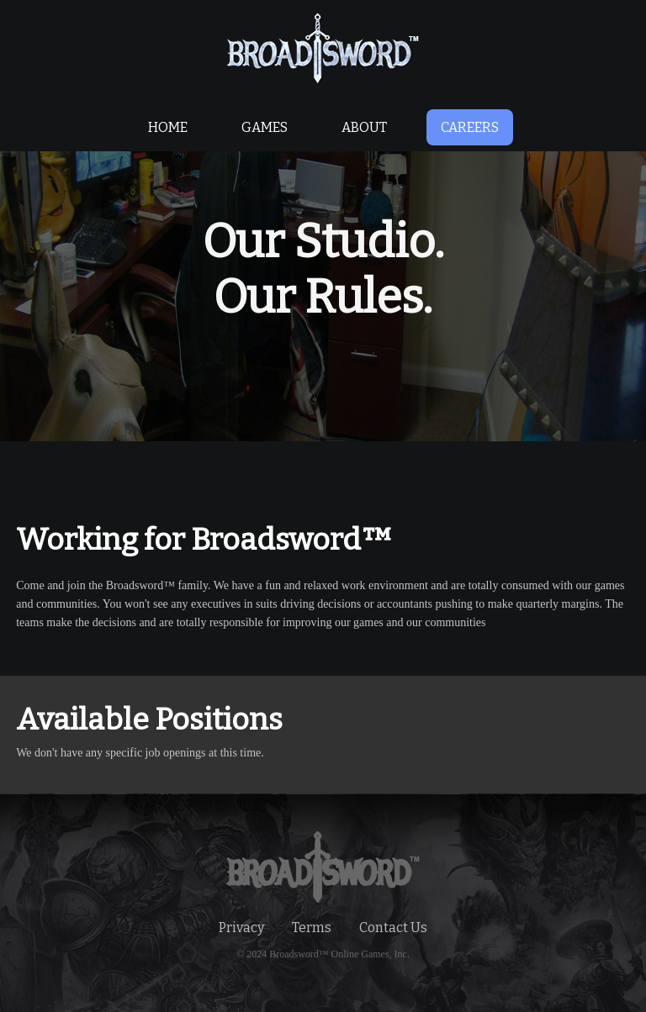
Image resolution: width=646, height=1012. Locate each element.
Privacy (241, 928)
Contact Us (393, 928)
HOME (168, 127)
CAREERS (470, 127)
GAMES (264, 127)
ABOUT (364, 127)
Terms (311, 928)
